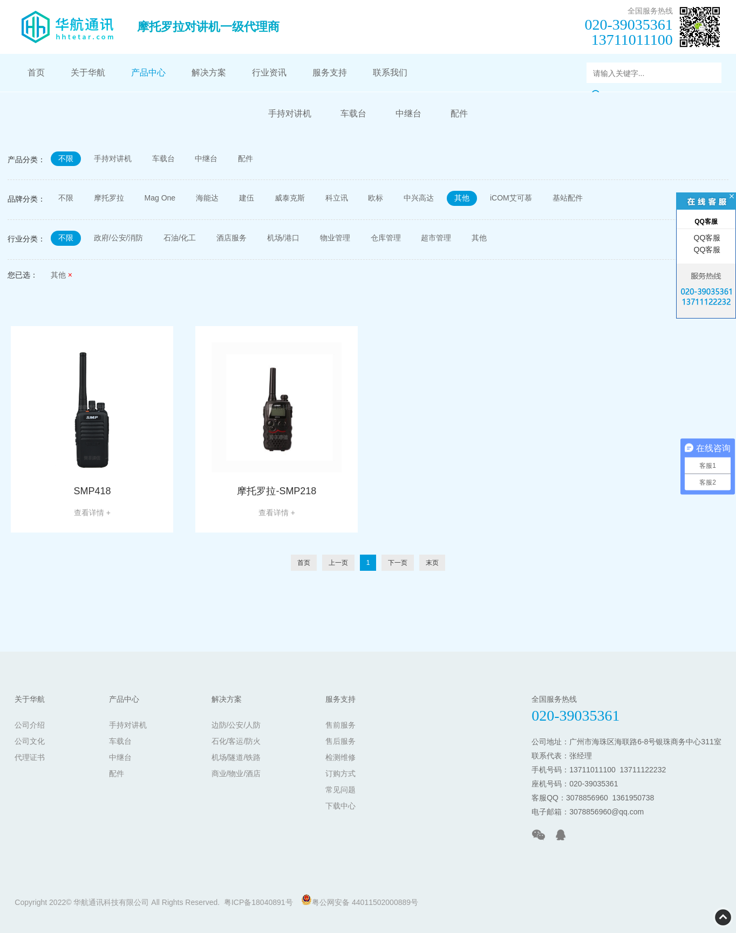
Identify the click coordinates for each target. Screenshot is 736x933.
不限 (65, 158)
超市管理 (436, 238)
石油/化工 (180, 238)
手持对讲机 (289, 113)
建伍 (246, 198)
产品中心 (148, 72)
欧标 (376, 198)
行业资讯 (269, 72)
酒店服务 (232, 238)
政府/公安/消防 (119, 238)
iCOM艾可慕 (511, 198)
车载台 (353, 113)
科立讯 (336, 198)
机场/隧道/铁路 (236, 757)
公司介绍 (30, 725)
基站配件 (568, 198)
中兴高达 (419, 198)
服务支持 (329, 72)
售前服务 (340, 725)
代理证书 (30, 757)
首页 (36, 72)
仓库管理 (386, 238)
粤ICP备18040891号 (258, 902)
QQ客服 (706, 237)
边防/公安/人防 (236, 725)
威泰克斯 (290, 198)
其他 (462, 198)
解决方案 (209, 72)
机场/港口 (284, 238)
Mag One (160, 198)
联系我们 (390, 72)
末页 (432, 562)
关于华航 (88, 72)
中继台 (408, 113)
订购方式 (340, 773)
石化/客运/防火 (236, 741)
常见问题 (340, 789)
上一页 (338, 562)
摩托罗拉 (109, 198)
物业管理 (335, 238)
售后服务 (340, 741)
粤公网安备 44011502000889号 (359, 900)
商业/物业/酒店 (236, 773)
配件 (459, 113)
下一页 (397, 562)
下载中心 (340, 805)
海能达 (207, 198)
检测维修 (340, 757)
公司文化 (30, 741)
